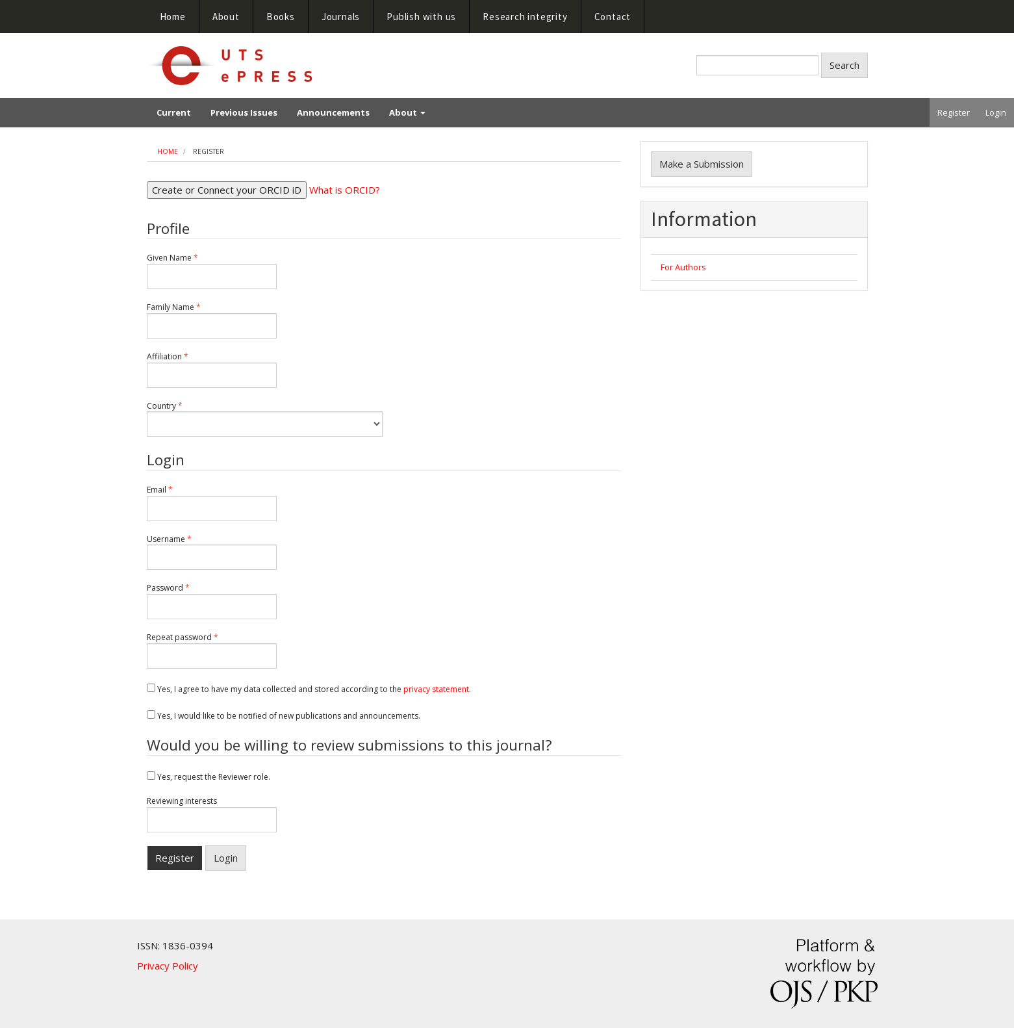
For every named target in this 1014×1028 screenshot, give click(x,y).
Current (174, 112)
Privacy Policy (167, 965)
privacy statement (436, 689)
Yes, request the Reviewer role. (208, 776)
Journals (341, 16)
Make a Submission (701, 163)
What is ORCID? (344, 189)
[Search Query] (757, 65)
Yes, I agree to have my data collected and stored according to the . (309, 689)
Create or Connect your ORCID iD (226, 189)
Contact (612, 16)
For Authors (683, 267)
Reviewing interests (212, 814)
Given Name (212, 271)
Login (995, 112)
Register (953, 112)
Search (844, 64)
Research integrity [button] (525, 16)
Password (212, 601)
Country (265, 419)
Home (173, 16)
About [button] (226, 16)
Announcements (333, 112)
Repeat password (212, 650)
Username (212, 552)
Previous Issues (243, 112)
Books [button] (280, 16)
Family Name (212, 320)
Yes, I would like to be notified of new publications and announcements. (283, 715)
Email (212, 503)
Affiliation (212, 370)
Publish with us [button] (421, 16)
